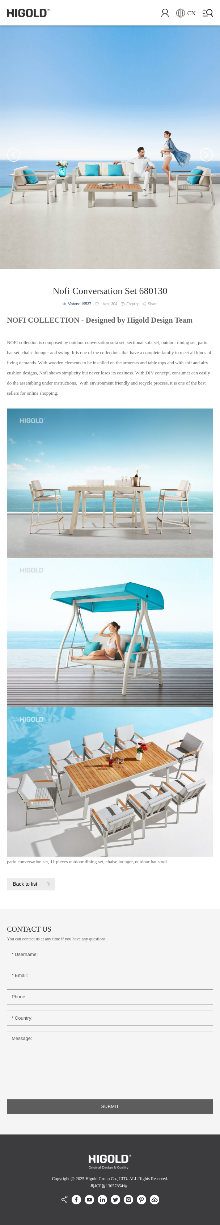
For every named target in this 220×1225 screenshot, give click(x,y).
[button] (14, 155)
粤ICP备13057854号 (109, 1185)
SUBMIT (110, 1106)
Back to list (25, 884)
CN (186, 13)
